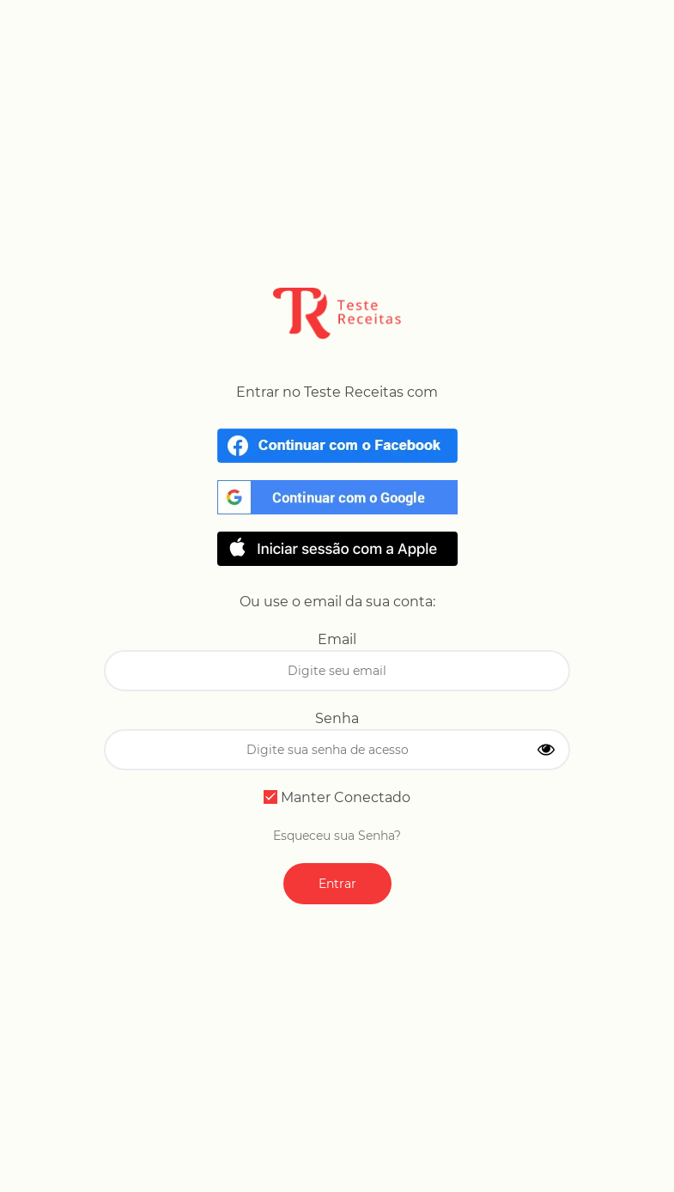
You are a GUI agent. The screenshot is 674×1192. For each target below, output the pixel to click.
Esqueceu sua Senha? (337, 835)
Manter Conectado (337, 797)
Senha (337, 718)
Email (337, 639)
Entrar (337, 883)
